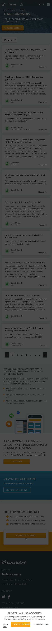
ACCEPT (21, 624)
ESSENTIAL (41, 624)
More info (5, 625)
